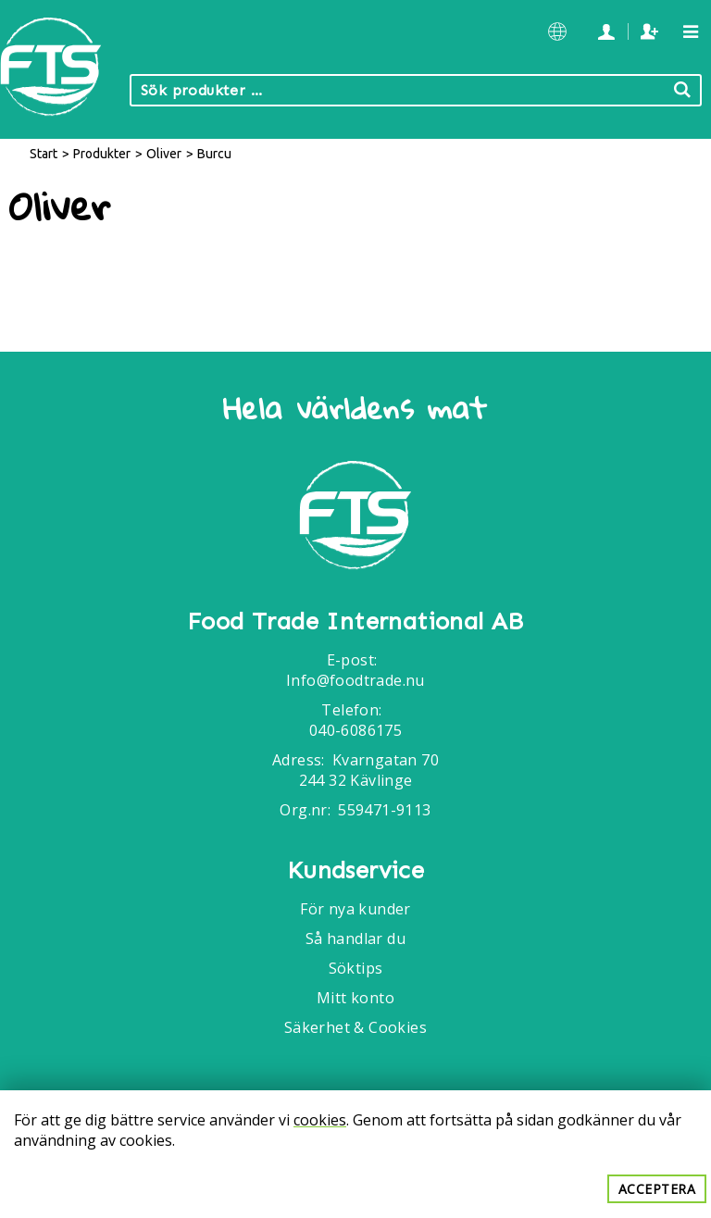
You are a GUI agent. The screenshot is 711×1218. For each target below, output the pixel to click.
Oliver (163, 153)
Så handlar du (355, 938)
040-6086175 (355, 730)
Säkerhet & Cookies (355, 1027)
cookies (319, 1120)
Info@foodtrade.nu (355, 680)
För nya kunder (355, 909)
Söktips (356, 968)
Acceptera (657, 1189)
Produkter (102, 153)
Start (43, 153)
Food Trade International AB (355, 622)
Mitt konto (355, 998)
